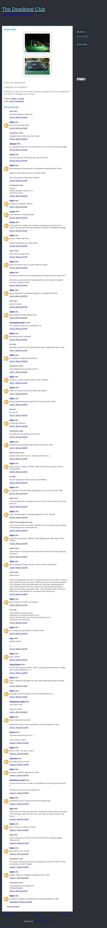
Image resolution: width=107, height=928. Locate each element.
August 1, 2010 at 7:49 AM (19, 764)
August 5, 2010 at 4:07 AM (19, 843)
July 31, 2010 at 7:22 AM (18, 697)
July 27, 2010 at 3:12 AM (18, 383)
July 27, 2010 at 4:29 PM (18, 405)
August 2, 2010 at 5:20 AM (19, 830)
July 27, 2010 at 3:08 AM (18, 372)
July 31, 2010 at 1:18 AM (18, 673)
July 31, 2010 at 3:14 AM (18, 686)
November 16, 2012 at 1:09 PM (21, 902)
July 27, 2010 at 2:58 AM (18, 361)
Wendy (12, 222)
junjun (12, 101)
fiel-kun (12, 732)
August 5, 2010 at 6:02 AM (19, 854)
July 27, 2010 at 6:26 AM (18, 394)
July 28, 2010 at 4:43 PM (18, 517)
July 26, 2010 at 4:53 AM (18, 150)
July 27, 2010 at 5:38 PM (18, 437)
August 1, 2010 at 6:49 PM (19, 793)
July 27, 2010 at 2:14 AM (18, 350)
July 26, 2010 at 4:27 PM (18, 257)
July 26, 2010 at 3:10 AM (18, 117)
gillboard (13, 144)
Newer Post (9, 915)
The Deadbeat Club (23, 9)
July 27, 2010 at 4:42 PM (18, 426)
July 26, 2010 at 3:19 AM (18, 128)
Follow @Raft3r (82, 36)
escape (12, 211)
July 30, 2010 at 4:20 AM (18, 634)
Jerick (12, 154)
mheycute (13, 758)
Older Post (66, 915)
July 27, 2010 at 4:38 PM (18, 415)
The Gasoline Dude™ (18, 322)
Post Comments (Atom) (42, 921)
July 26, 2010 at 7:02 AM (18, 218)
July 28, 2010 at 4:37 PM (18, 493)
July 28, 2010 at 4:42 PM (18, 507)
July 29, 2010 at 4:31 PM (18, 568)
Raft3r (12, 122)
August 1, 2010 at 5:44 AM (19, 743)
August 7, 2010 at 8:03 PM (19, 867)
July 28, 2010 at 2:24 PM (18, 459)
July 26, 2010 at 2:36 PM (18, 246)
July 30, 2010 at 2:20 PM (18, 660)
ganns (12, 272)
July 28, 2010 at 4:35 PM (18, 483)
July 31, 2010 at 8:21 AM (18, 712)
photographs (19, 101)
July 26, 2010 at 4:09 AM (18, 139)
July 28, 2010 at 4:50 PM (18, 530)
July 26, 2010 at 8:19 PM (18, 329)
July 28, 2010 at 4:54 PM (18, 544)
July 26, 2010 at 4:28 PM (18, 268)
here (20, 94)
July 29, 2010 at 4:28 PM (18, 557)
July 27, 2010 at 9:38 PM (18, 448)
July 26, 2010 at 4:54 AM (18, 161)
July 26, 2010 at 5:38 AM (18, 207)
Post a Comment (13, 906)
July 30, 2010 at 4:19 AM (18, 623)
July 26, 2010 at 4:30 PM (18, 296)
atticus (12, 691)
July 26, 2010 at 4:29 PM (18, 285)
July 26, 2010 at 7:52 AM (18, 231)
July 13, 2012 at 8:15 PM (18, 891)
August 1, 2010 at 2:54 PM (19, 775)
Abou (12, 638)
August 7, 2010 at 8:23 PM (19, 878)
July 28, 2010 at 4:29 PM (18, 472)
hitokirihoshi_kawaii (17, 701)
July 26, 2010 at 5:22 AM (18, 180)
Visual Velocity (15, 664)
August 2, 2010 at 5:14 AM (19, 819)
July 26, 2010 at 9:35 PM (18, 340)
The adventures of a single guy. (17, 14)
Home (37, 915)
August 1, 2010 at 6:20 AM (19, 754)
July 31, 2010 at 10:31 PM (19, 727)
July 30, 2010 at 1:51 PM (18, 649)
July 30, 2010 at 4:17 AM (18, 605)
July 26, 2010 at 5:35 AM (18, 196)
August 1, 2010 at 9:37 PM (19, 804)
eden (11, 809)
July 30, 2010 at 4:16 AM (18, 594)
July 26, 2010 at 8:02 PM (18, 307)
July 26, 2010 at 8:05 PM (18, 318)
